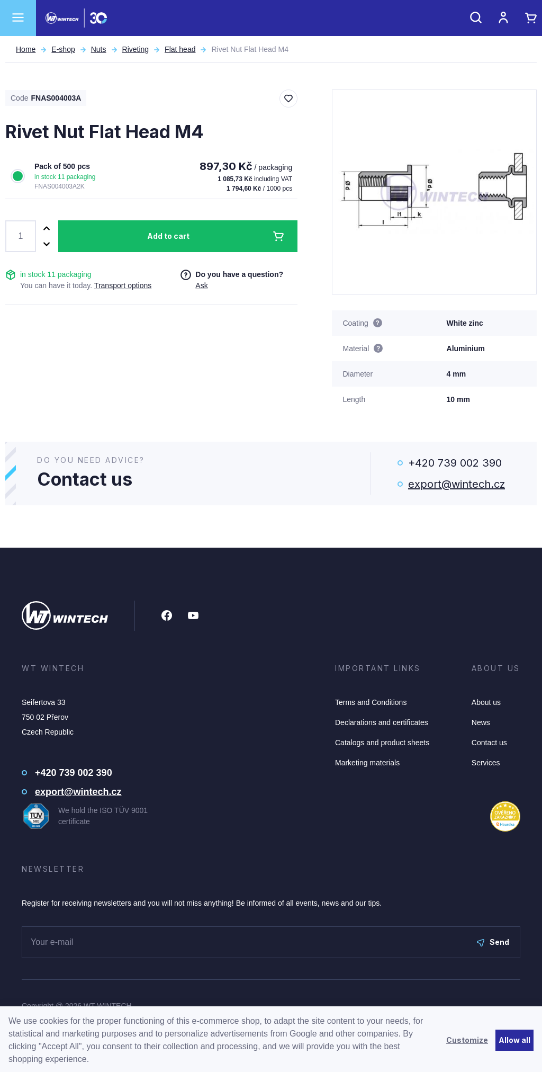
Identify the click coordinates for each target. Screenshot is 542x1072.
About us (486, 702)
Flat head (180, 49)
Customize (467, 1039)
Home (25, 49)
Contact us (489, 742)
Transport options (122, 285)
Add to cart (168, 235)
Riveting (135, 49)
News (481, 722)
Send (493, 941)
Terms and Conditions (370, 702)
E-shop (63, 49)
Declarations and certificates (381, 722)
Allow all (514, 1039)
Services (486, 762)
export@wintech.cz (456, 484)
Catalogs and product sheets (382, 742)
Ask (201, 285)
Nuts (98, 49)
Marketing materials (367, 762)
